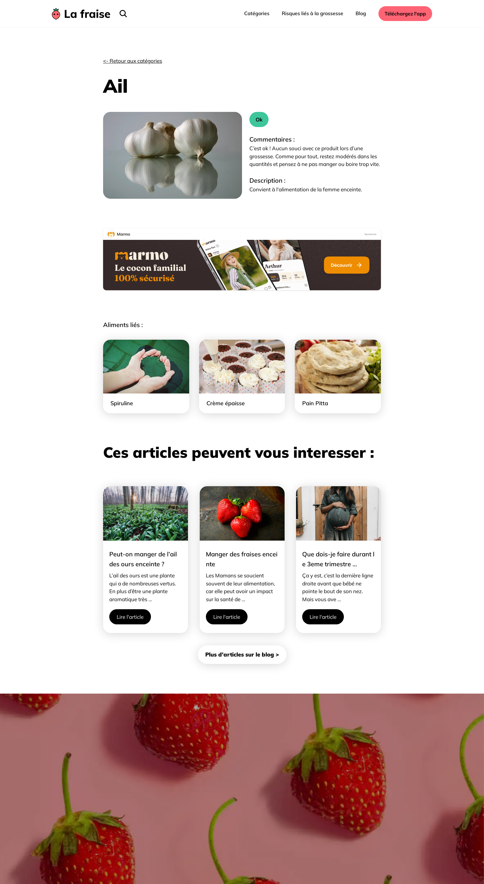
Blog (361, 13)
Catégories (256, 13)
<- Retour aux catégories (132, 60)
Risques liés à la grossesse (312, 13)
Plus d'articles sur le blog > (242, 654)
